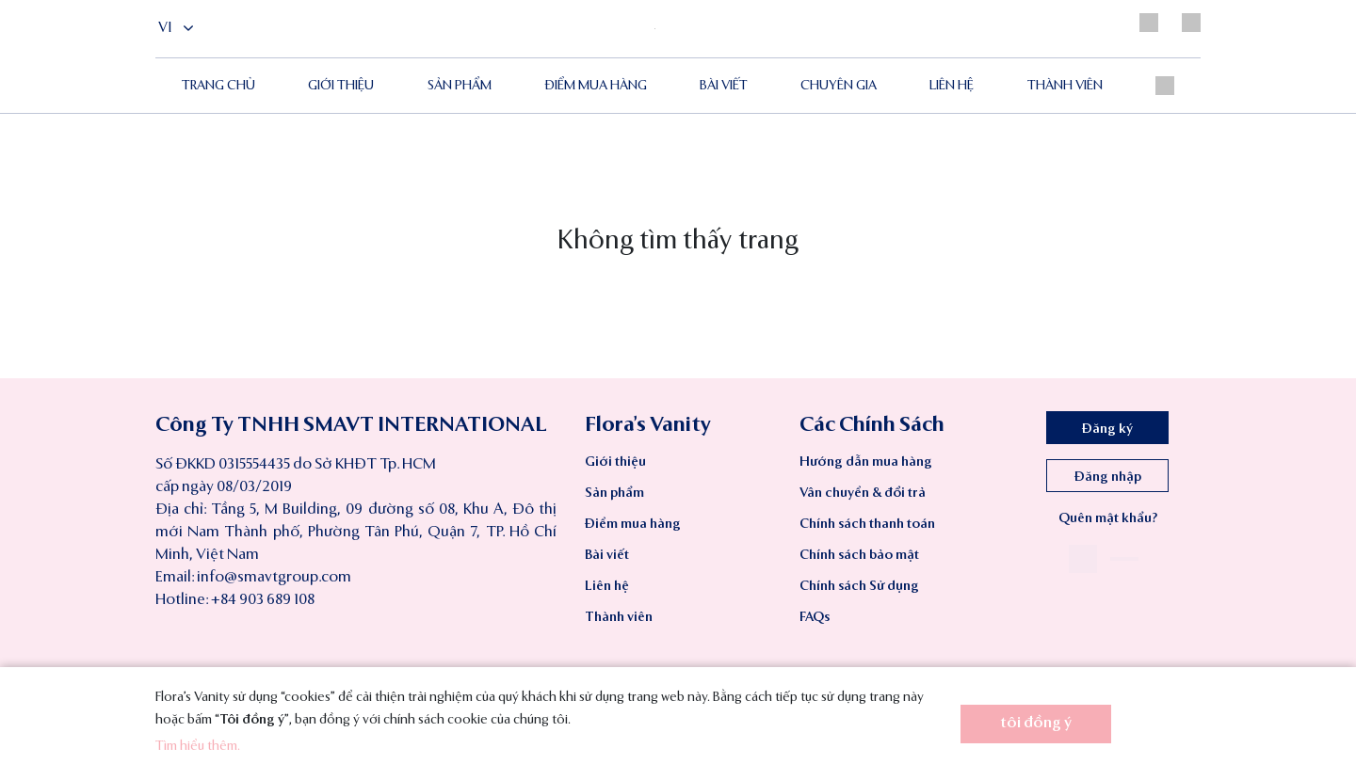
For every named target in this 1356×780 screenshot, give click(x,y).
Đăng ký (1107, 429)
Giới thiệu (341, 85)
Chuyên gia (838, 85)
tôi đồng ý (1036, 723)
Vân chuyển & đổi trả (862, 493)
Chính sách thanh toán (867, 524)
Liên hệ (951, 85)
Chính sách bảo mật (859, 555)
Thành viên (1065, 85)
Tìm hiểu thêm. (197, 746)
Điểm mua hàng (633, 524)
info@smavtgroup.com (274, 577)
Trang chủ (218, 85)
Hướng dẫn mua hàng (865, 462)
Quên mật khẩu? (1107, 518)
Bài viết (724, 85)
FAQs (814, 617)
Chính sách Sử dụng (859, 586)
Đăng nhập (1107, 477)
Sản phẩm (460, 85)
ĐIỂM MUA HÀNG (595, 85)
